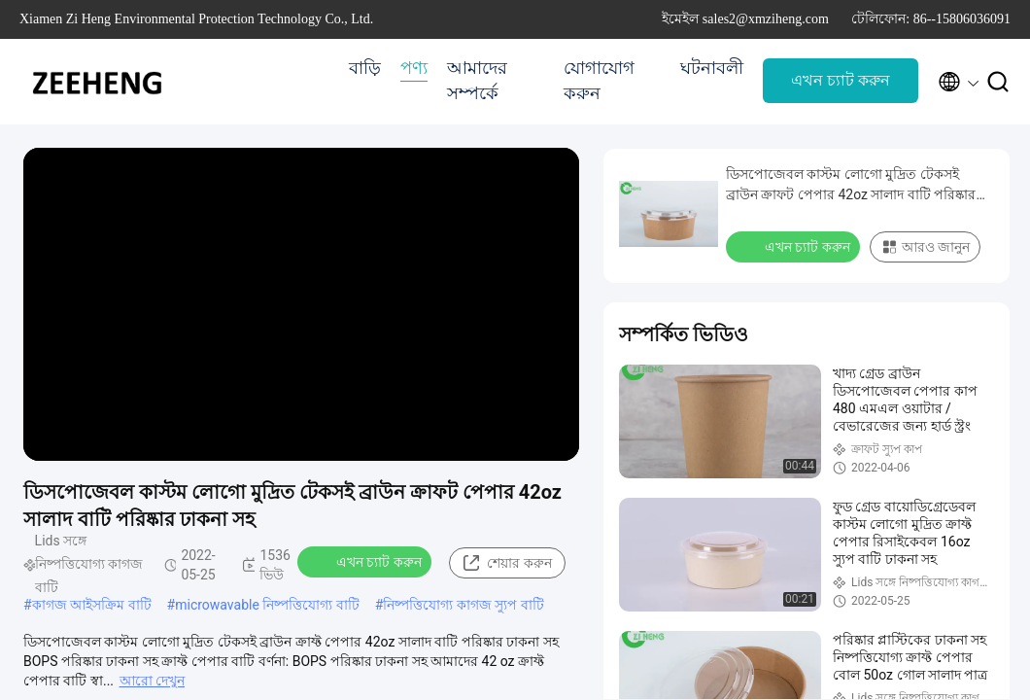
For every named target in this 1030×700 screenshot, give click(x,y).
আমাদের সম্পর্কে (477, 80)
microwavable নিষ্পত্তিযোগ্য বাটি (267, 604)
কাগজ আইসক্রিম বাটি (92, 604)
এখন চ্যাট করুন (840, 80)
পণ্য (414, 68)
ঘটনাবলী (711, 68)
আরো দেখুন (152, 680)
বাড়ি (365, 68)
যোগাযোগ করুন (599, 80)
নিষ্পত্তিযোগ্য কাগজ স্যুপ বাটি (463, 604)
